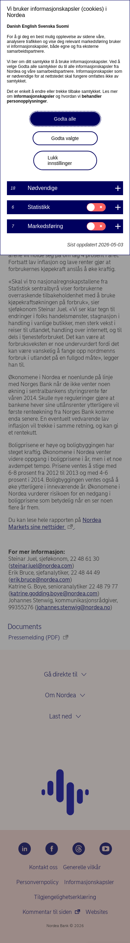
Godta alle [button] (65, 119)
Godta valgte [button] (65, 138)
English (29, 26)
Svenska (46, 26)
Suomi (62, 26)
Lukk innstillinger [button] (60, 160)
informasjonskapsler (34, 96)
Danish (14, 26)
